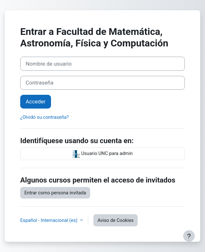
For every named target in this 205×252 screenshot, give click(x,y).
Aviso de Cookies (115, 220)
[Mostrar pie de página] (189, 236)
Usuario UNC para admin (102, 154)
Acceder (36, 101)
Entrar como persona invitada (55, 193)
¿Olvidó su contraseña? (44, 117)
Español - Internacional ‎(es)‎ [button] (49, 220)
